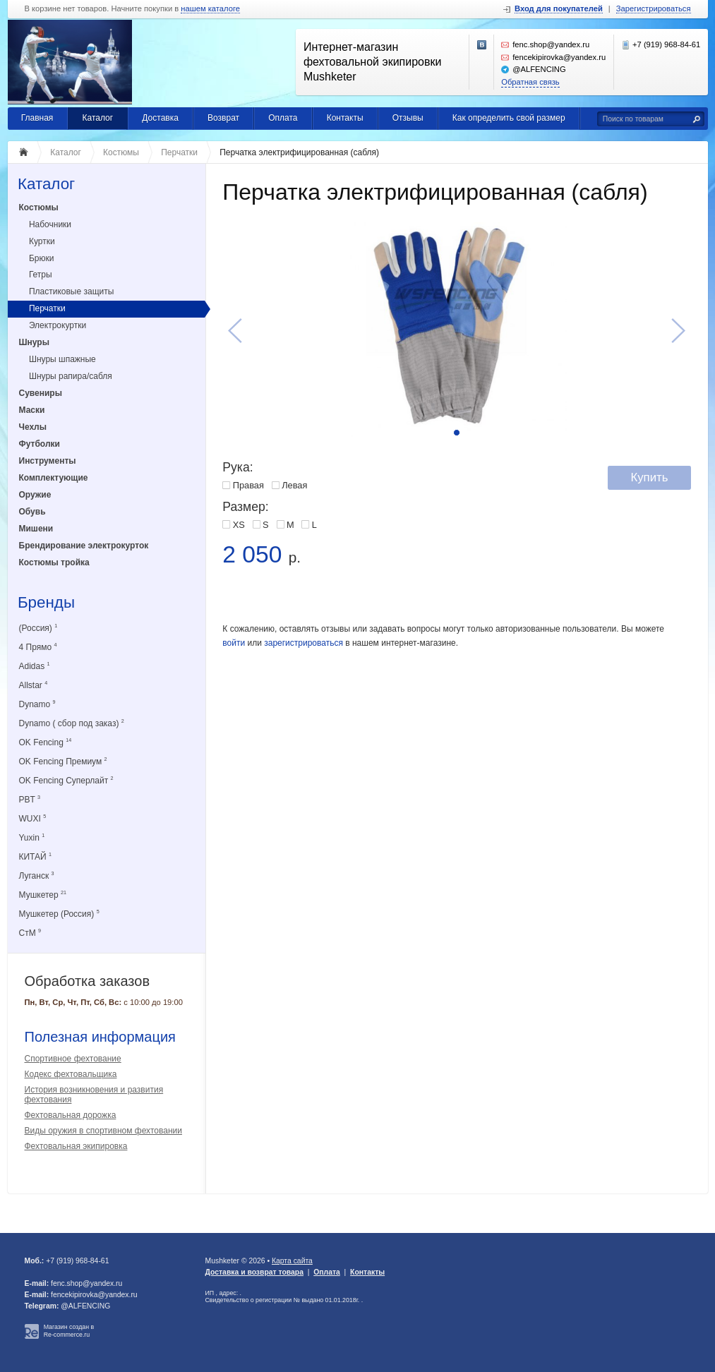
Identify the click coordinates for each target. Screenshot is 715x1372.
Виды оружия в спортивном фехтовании (103, 1131)
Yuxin (32, 837)
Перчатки (47, 308)
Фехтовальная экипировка (76, 1146)
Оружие (35, 495)
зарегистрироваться (303, 643)
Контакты (345, 118)
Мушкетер (42, 894)
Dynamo (37, 704)
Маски (32, 410)
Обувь (32, 512)
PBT (29, 799)
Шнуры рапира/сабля (70, 376)
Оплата (282, 118)
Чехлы (33, 427)
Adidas (34, 666)
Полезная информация (100, 1037)
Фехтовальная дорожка (70, 1115)
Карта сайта (292, 1261)
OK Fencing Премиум (63, 761)
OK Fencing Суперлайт (66, 780)
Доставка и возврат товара (254, 1272)
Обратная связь (530, 82)
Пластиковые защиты (71, 291)
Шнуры (34, 342)
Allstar (33, 685)
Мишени (36, 529)
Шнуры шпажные (62, 359)
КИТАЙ (35, 856)
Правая (248, 485)
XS (239, 524)
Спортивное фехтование (73, 1059)
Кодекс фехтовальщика (71, 1074)
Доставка (160, 118)
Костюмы (39, 207)
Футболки (39, 444)
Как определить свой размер (508, 118)
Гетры (40, 274)
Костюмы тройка (54, 562)
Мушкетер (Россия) (59, 913)
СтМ (30, 932)
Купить (649, 477)
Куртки (42, 241)
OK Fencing (45, 742)
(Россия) (38, 627)
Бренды (46, 603)
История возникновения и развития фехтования (94, 1095)
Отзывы (407, 118)
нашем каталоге (210, 9)
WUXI (33, 818)
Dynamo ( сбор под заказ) (71, 723)
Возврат (223, 118)
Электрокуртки (57, 325)
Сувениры (40, 393)
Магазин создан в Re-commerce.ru (69, 1330)
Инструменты (47, 461)
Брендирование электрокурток (84, 545)
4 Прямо (38, 647)
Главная (37, 118)
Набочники (50, 224)
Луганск (36, 875)
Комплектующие (53, 478)
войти (233, 643)
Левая (294, 485)
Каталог (98, 118)
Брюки (41, 258)
